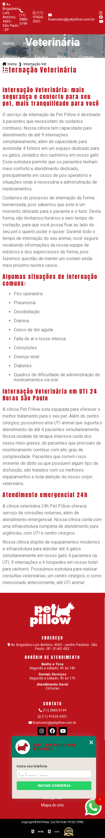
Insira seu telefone (32, 766)
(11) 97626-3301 (38, 17)
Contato (86, 57)
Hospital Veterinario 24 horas (51, 43)
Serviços (12, 57)
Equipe (41, 57)
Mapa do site (52, 805)
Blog (61, 57)
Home (8, 43)
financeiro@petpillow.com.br (52, 723)
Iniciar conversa (54, 786)
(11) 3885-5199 (23, 17)
